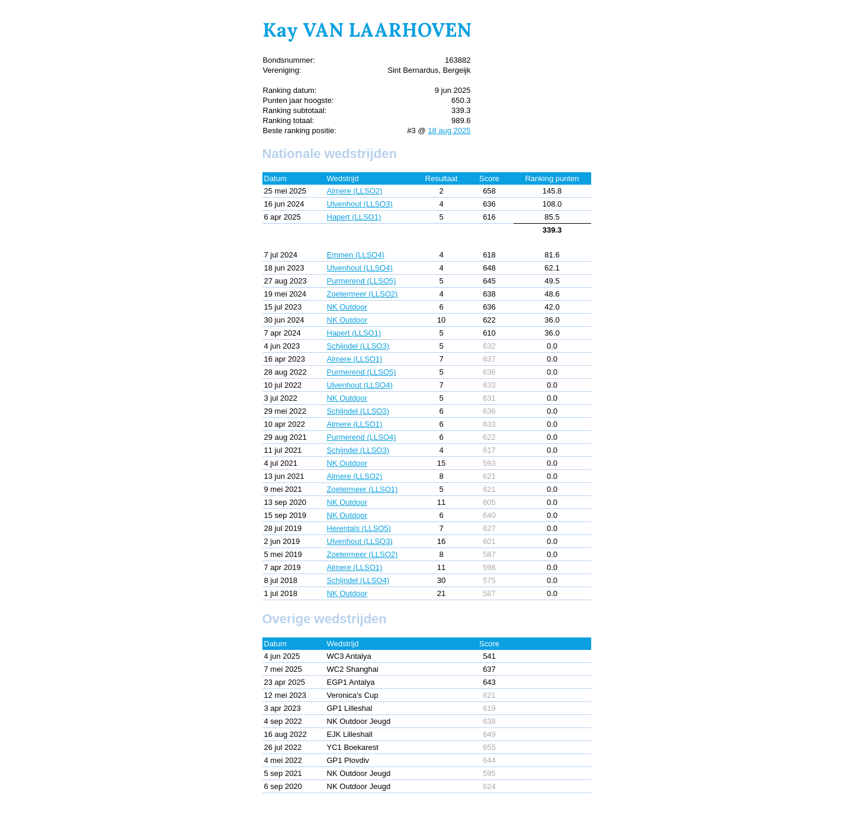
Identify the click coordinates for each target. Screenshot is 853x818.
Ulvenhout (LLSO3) (360, 203)
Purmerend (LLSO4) (361, 437)
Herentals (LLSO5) (359, 528)
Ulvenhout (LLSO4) (360, 267)
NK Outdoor (347, 306)
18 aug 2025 (449, 130)
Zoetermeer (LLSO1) (362, 489)
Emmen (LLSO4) (356, 254)
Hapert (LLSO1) (354, 216)
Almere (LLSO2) (355, 190)
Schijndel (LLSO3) (358, 346)
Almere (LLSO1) (355, 359)
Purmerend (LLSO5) (361, 280)
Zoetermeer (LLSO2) (362, 293)
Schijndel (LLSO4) (358, 580)
